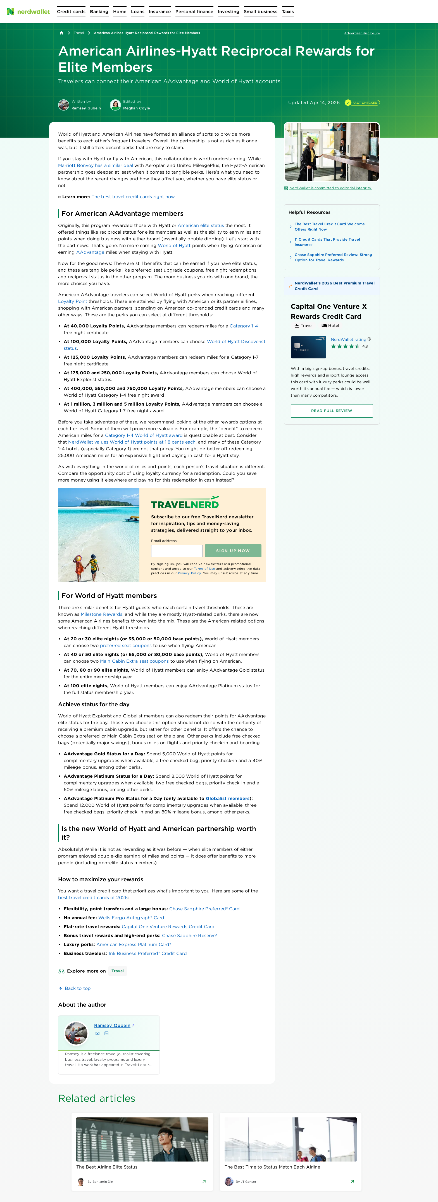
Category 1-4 (244, 326)
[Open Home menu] (120, 11)
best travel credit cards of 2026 (93, 897)
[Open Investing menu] (228, 11)
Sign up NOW (233, 551)
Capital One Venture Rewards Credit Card (168, 926)
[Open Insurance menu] (160, 11)
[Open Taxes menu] (288, 11)
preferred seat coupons (126, 645)
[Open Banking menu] (99, 11)
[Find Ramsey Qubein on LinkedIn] (106, 1033)
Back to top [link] (78, 988)
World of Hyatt (174, 245)
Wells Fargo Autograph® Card (131, 917)
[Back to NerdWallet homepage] (61, 33)
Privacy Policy (189, 573)
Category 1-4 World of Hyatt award (144, 435)
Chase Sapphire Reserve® (189, 935)
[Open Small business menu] (260, 11)
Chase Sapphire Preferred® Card (204, 908)
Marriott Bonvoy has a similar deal (95, 165)
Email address (164, 541)
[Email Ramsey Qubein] (97, 1033)
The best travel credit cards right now (133, 196)
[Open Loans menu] (137, 11)
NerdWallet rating (348, 339)
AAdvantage (90, 252)
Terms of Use (204, 569)
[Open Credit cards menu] (71, 11)
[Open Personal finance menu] (194, 11)
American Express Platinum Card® (133, 944)
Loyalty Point (72, 301)
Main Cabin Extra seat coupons (134, 661)
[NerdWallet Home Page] (28, 11)
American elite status (201, 225)
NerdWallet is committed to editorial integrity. (328, 188)
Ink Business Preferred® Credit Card (148, 953)
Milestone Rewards (101, 614)
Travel (79, 33)
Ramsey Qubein (114, 1025)
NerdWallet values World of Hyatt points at (115, 442)
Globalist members (227, 798)
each (190, 442)
